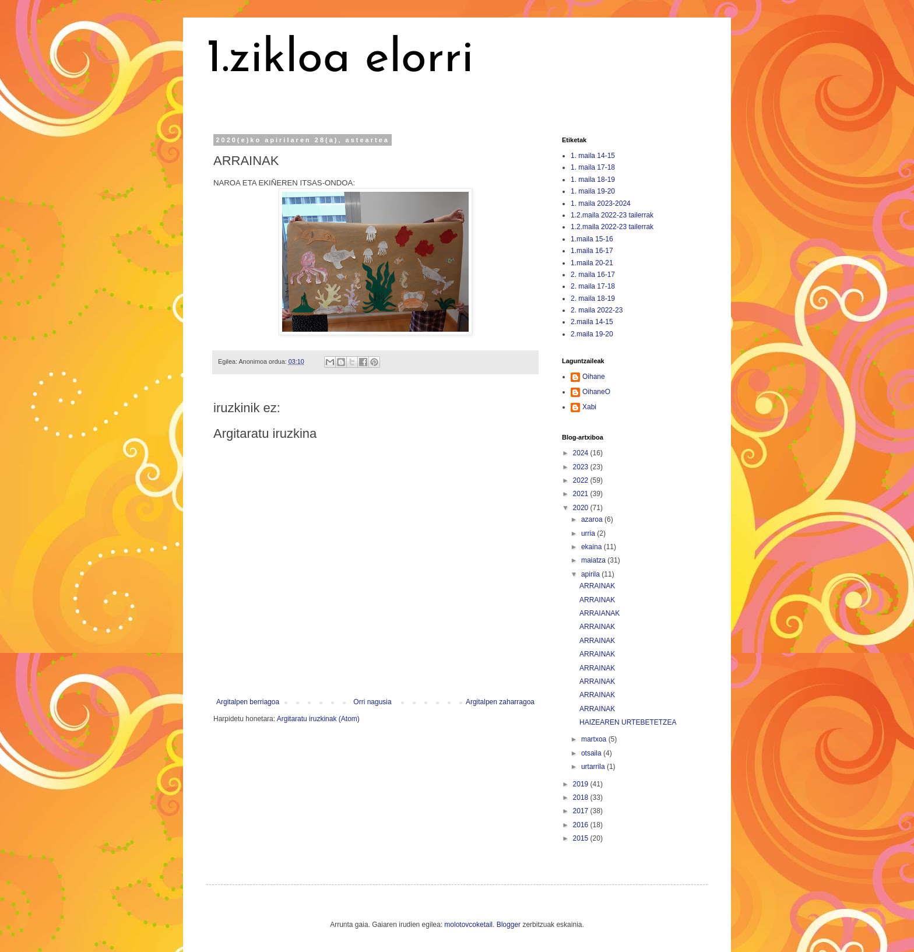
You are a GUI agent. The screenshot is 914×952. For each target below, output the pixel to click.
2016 (581, 825)
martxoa (595, 739)
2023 (581, 467)
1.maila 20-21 (592, 263)
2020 (581, 508)
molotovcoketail (468, 925)
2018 (581, 797)
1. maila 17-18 (593, 167)
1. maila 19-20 (593, 191)
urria (589, 533)
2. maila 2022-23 (597, 310)
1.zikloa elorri (339, 59)
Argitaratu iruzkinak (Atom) (318, 719)
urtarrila (594, 767)
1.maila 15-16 (592, 239)
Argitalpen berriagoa (247, 702)
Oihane (593, 377)
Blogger (509, 925)
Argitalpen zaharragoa (500, 702)
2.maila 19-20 (592, 334)
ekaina (592, 547)
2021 (581, 494)
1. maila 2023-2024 (601, 203)
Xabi (589, 407)
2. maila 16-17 (593, 275)
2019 (581, 784)
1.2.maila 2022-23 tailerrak (612, 215)
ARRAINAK (597, 586)
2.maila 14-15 (592, 322)
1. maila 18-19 (593, 179)
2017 (581, 811)
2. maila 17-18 (593, 286)
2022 (581, 480)
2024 (581, 453)
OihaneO (596, 392)
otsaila (592, 753)
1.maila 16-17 (592, 251)
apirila (591, 574)
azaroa (592, 519)
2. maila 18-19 (593, 298)
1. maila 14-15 (593, 156)
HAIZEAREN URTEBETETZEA (627, 722)
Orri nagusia (372, 702)
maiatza (594, 560)
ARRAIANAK (599, 613)
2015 (581, 838)
